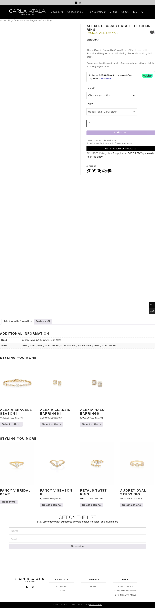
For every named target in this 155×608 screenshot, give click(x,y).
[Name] (77, 531)
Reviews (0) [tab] (42, 321)
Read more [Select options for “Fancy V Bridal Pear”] (8, 502)
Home (3, 20)
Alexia (150, 153)
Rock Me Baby (94, 157)
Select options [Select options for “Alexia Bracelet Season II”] (11, 424)
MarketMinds (95, 605)
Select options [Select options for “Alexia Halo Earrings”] (91, 424)
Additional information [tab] (17, 321)
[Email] (77, 539)
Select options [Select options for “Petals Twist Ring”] (91, 505)
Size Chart (93, 40)
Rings (10, 20)
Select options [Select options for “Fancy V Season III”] (51, 505)
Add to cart (121, 133)
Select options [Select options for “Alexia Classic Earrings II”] (51, 424)
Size (90, 104)
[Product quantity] (90, 123)
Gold (91, 88)
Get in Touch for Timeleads (120, 149)
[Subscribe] (77, 546)
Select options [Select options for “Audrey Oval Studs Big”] (131, 505)
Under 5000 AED (130, 153)
